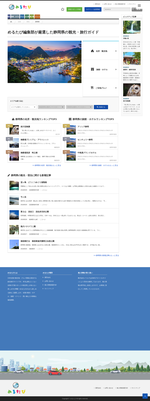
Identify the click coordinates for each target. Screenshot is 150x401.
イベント (37, 16)
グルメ (22, 16)
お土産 (27, 16)
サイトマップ (133, 4)
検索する (101, 107)
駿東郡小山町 (33, 219)
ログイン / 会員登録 (93, 9)
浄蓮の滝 (126, 38)
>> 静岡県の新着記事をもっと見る (106, 255)
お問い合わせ (108, 4)
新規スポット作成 (74, 9)
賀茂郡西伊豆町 (34, 190)
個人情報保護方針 (120, 4)
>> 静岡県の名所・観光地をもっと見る (46, 165)
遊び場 (32, 16)
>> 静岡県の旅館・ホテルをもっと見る (103, 165)
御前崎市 (32, 249)
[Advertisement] (131, 153)
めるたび (73, 398)
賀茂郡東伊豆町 (34, 234)
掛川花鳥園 (126, 101)
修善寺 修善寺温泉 (129, 69)
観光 (9, 16)
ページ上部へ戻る (145, 396)
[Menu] (139, 5)
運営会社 (97, 4)
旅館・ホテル (15, 16)
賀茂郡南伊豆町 (34, 204)
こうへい (44, 190)
